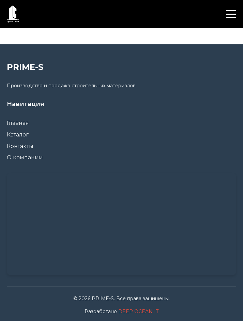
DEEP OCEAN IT (138, 311)
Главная (18, 123)
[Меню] (231, 14)
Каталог (18, 134)
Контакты (20, 146)
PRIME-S (25, 67)
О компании (25, 157)
